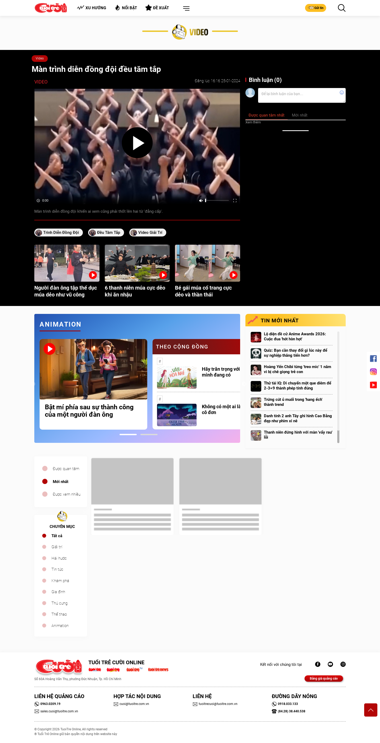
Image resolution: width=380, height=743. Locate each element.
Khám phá (60, 580)
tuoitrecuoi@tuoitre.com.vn (215, 704)
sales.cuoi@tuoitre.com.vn (56, 711)
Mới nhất (60, 481)
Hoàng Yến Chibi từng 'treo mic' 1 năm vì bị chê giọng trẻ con (297, 369)
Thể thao (59, 614)
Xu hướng (91, 7)
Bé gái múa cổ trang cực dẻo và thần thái (203, 291)
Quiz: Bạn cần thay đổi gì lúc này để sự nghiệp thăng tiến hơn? (295, 353)
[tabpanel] (93, 384)
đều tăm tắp (108, 232)
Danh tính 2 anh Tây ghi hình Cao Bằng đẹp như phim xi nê (298, 418)
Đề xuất (157, 7)
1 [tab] (128, 434)
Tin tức (57, 569)
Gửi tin (316, 8)
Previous (33, 384)
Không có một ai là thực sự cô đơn (230, 409)
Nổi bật (126, 7)
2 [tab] (149, 434)
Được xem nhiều (66, 494)
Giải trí (56, 547)
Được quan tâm (66, 468)
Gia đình (58, 591)
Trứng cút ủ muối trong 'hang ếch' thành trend (293, 402)
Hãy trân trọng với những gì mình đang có (230, 372)
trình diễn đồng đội (61, 232)
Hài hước (59, 558)
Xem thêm (253, 122)
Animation (60, 625)
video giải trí (150, 232)
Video (40, 58)
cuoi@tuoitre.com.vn (131, 704)
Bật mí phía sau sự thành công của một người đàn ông (89, 410)
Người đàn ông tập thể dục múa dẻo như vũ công (65, 291)
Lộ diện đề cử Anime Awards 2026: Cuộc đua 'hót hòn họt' (295, 336)
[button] (185, 9)
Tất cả (56, 535)
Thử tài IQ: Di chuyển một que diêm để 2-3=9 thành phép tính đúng (297, 386)
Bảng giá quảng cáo (324, 678)
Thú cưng (59, 603)
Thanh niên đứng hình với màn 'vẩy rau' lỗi (298, 435)
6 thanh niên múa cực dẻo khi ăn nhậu (135, 291)
